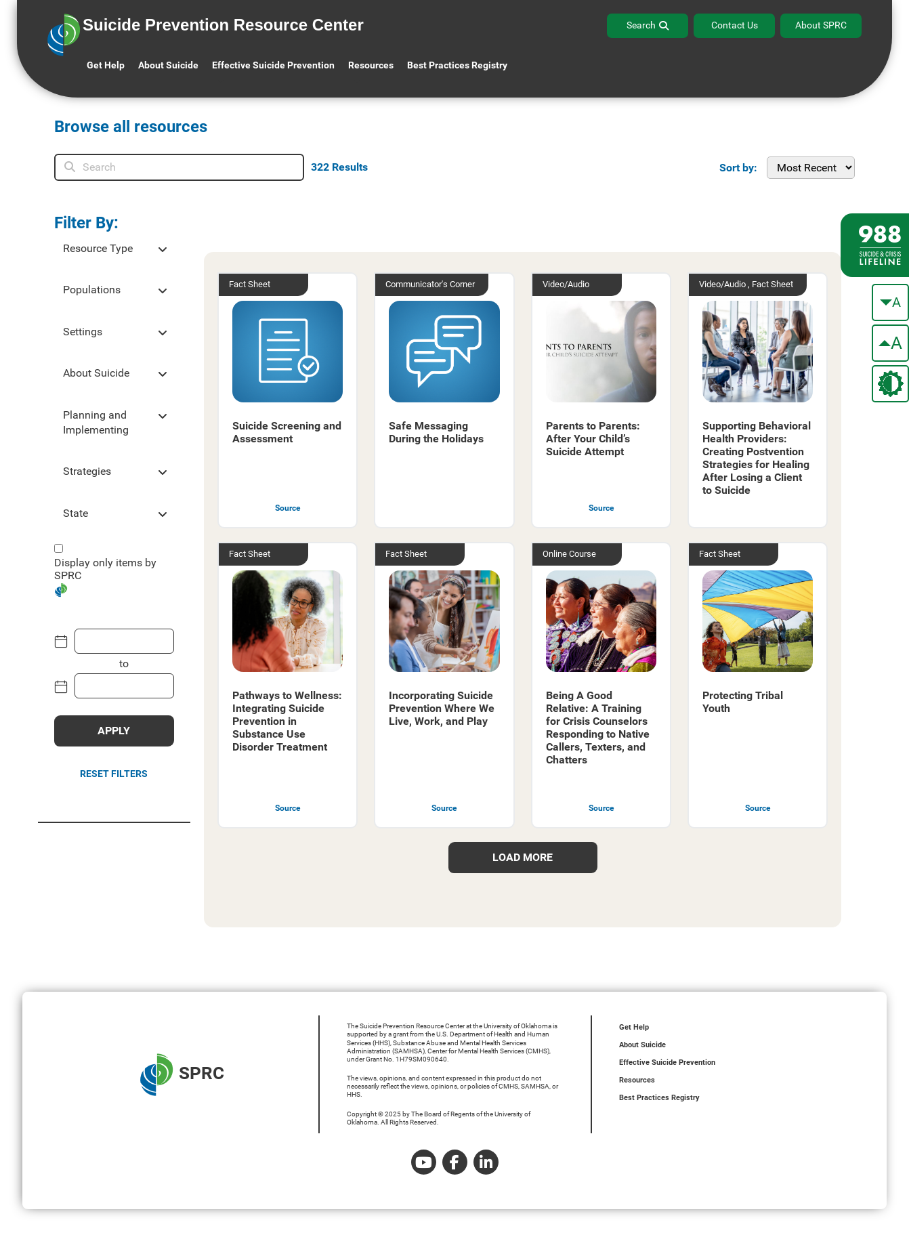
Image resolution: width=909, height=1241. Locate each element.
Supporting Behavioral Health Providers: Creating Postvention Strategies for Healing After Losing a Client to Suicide (756, 458)
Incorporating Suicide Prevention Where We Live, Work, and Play (441, 708)
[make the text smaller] (890, 302)
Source (287, 508)
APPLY (114, 730)
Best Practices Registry (457, 65)
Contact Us (734, 25)
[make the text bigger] (890, 343)
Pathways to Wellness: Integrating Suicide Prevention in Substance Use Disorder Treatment (287, 721)
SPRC (182, 1074)
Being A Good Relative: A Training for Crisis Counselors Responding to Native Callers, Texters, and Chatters (598, 727)
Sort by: (738, 167)
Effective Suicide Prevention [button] (273, 65)
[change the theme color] (890, 383)
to (124, 663)
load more (522, 857)
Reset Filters (114, 773)
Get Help (106, 65)
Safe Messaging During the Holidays (436, 432)
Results (339, 167)
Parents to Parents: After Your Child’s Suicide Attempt (593, 438)
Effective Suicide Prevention (667, 1062)
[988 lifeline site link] (875, 245)
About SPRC (821, 25)
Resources (637, 1080)
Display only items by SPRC (105, 569)
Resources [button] (371, 65)
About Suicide (168, 65)
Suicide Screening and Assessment (286, 432)
